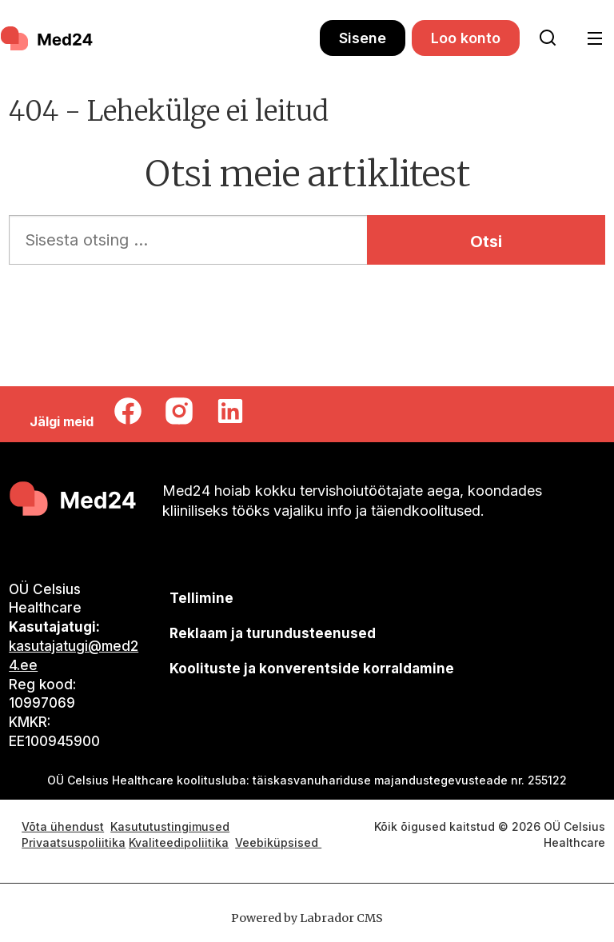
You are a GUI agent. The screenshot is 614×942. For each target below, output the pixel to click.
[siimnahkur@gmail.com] (272, 634)
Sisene (362, 38)
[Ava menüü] (595, 39)
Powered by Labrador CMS (307, 918)
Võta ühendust (63, 826)
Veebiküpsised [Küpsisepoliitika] (278, 842)
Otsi (486, 241)
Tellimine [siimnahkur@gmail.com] (201, 598)
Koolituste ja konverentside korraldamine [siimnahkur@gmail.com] (311, 669)
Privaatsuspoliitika (74, 842)
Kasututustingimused (169, 826)
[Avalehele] (48, 38)
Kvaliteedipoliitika (179, 842)
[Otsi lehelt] (548, 38)
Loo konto (465, 38)
